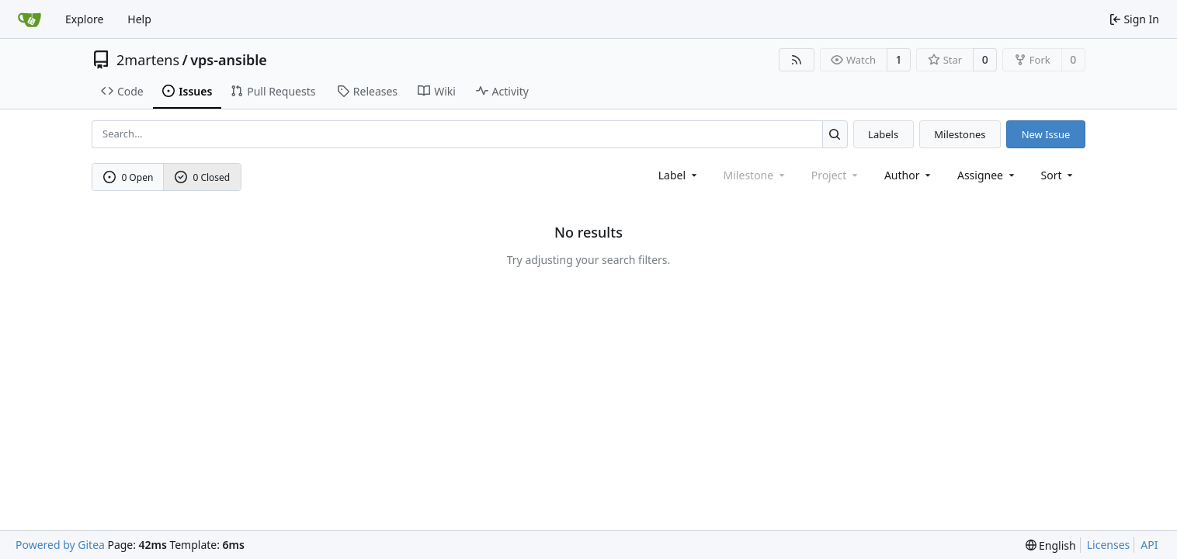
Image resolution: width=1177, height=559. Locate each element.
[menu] (1058, 175)
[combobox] (679, 175)
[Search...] (835, 134)
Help (139, 19)
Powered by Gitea (60, 544)
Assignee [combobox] (987, 175)
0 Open (128, 177)
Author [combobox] (908, 175)
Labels (883, 134)
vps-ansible (228, 60)
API (1149, 544)
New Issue (1046, 134)
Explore (84, 19)
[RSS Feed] (796, 59)
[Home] (29, 19)
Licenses (1108, 544)
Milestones (959, 134)
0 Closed (203, 177)
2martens (147, 60)
